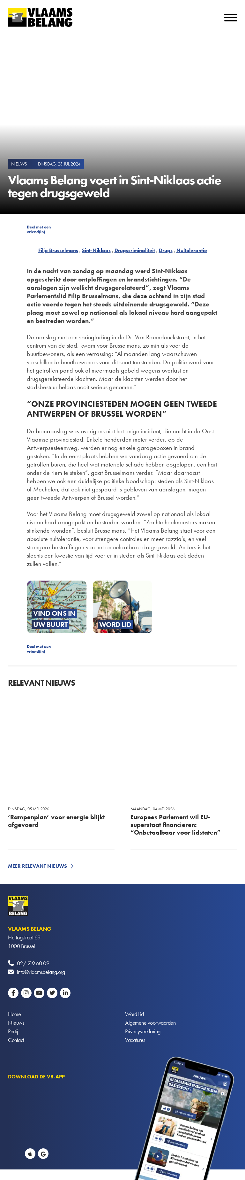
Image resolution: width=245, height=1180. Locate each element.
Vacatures (135, 1040)
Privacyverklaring (142, 1031)
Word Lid (134, 1014)
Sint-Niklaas (96, 250)
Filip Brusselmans (58, 250)
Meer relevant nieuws (37, 866)
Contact (16, 1040)
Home (14, 1014)
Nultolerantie (191, 250)
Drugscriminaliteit (135, 250)
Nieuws (16, 1022)
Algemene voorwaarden (150, 1022)
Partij (13, 1031)
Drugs (166, 250)
